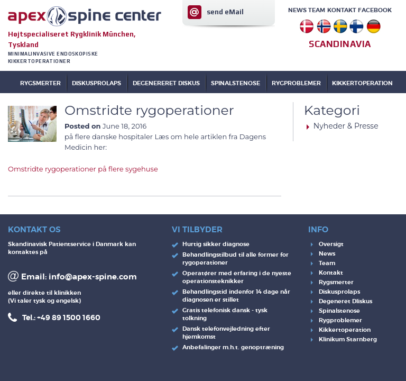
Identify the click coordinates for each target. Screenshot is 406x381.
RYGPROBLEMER (296, 83)
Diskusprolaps (339, 291)
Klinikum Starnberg (348, 339)
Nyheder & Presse (346, 126)
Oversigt (331, 244)
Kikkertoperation (345, 329)
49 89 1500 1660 (70, 317)
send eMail (225, 12)
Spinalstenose (339, 310)
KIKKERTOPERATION (362, 83)
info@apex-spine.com (93, 276)
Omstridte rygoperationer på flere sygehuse (83, 169)
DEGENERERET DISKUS (166, 83)
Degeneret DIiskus (345, 301)
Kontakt (341, 10)
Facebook (375, 10)
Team (316, 10)
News (297, 10)
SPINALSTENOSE (235, 83)
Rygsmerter (40, 83)
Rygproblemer (340, 320)
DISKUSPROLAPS (96, 83)
